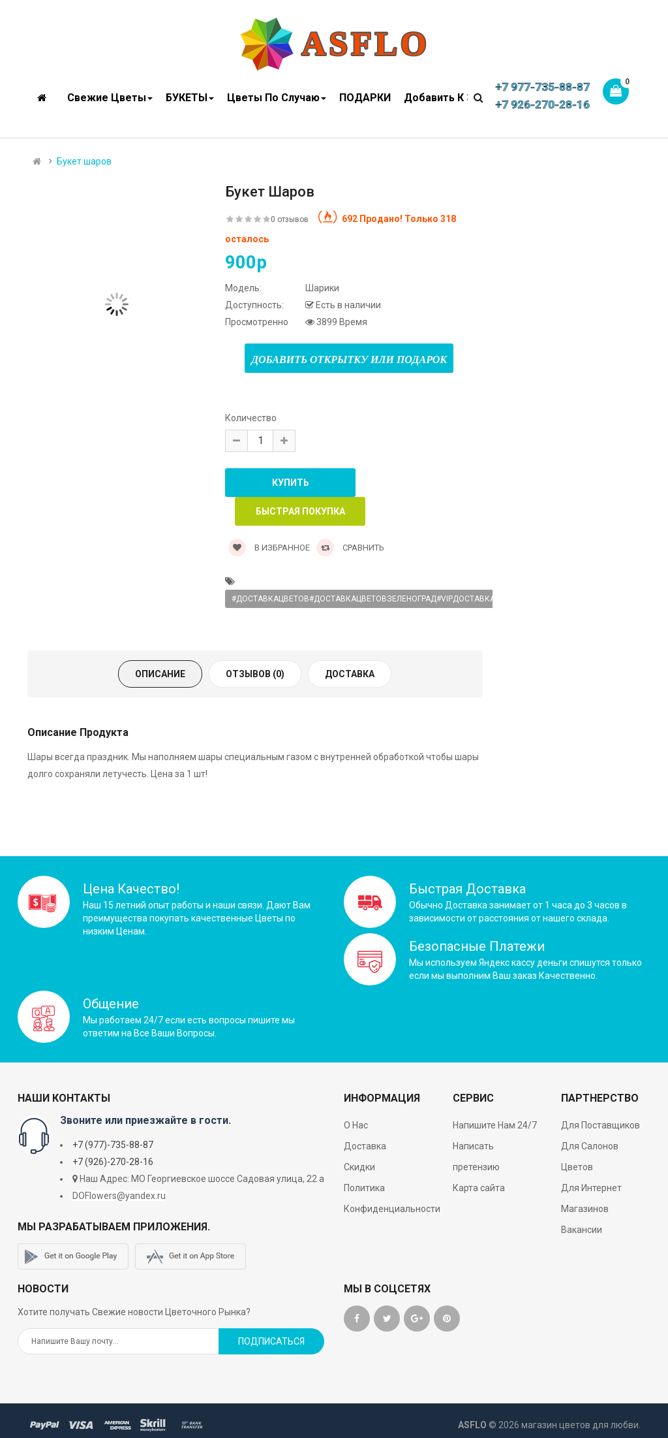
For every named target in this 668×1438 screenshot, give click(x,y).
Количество (251, 418)
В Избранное (269, 547)
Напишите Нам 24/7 (495, 1125)
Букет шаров (84, 161)
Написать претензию (476, 1156)
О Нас (356, 1125)
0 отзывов (290, 219)
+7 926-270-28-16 (542, 104)
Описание (160, 674)
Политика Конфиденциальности (392, 1198)
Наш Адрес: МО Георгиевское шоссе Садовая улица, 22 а (202, 1179)
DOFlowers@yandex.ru (119, 1195)
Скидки (359, 1167)
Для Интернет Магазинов (591, 1198)
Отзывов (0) (255, 674)
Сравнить (350, 547)
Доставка (349, 674)
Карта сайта (479, 1188)
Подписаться (271, 1341)
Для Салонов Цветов (589, 1156)
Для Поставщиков (600, 1125)
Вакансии (581, 1229)
